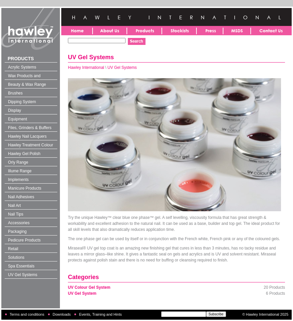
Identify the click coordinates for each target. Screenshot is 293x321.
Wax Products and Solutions (24, 77)
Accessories (19, 223)
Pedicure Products (24, 240)
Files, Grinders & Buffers (30, 127)
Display (14, 110)
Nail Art (14, 205)
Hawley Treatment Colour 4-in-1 (30, 146)
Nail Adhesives (21, 197)
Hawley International (86, 67)
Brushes (15, 93)
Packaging (17, 231)
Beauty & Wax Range (27, 84)
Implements (18, 179)
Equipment (17, 119)
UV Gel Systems (22, 274)
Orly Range (18, 162)
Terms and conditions (27, 314)
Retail (13, 248)
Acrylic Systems (22, 67)
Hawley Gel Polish (24, 153)
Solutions (16, 257)
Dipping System (22, 101)
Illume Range (20, 171)
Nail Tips (15, 214)
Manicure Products (24, 188)
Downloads (62, 314)
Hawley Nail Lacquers (27, 136)
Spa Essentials (21, 266)
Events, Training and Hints (100, 314)
